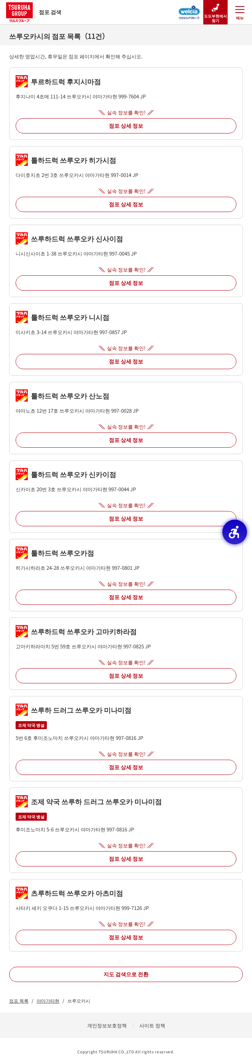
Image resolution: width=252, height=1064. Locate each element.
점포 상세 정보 (126, 125)
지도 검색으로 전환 (126, 974)
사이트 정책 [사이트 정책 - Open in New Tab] (152, 1025)
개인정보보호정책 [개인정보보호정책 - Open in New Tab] (107, 1025)
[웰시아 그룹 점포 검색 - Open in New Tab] (189, 9)
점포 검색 (33, 12)
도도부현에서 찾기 (215, 12)
